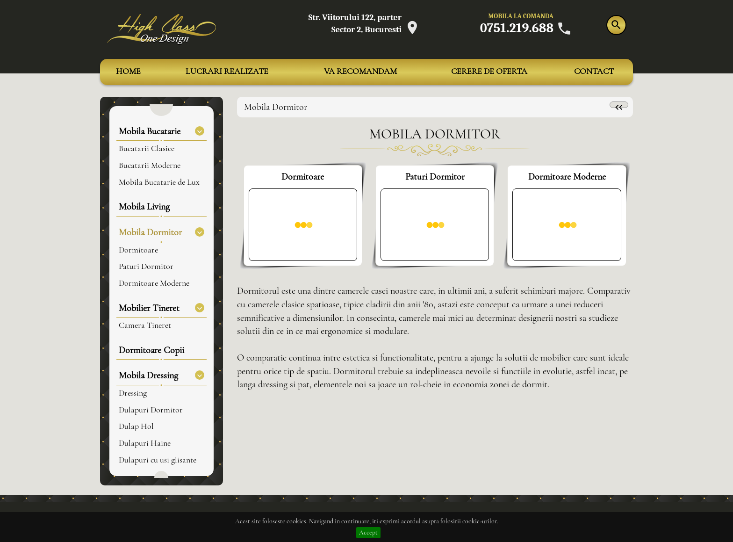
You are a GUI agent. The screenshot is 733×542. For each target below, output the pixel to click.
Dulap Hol (136, 426)
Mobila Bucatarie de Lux (159, 182)
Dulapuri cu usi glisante (157, 460)
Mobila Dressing (161, 375)
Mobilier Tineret (161, 308)
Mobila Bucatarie (161, 131)
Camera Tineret (145, 325)
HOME (128, 71)
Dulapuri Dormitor (151, 410)
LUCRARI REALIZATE (227, 71)
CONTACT (594, 71)
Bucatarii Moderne (149, 165)
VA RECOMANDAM (360, 71)
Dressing (133, 393)
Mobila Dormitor (161, 232)
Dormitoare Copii (151, 350)
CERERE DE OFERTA (489, 71)
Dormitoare (138, 250)
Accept (368, 532)
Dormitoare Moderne (154, 283)
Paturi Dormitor (146, 266)
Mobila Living (144, 206)
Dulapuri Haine (145, 443)
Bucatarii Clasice (146, 149)
